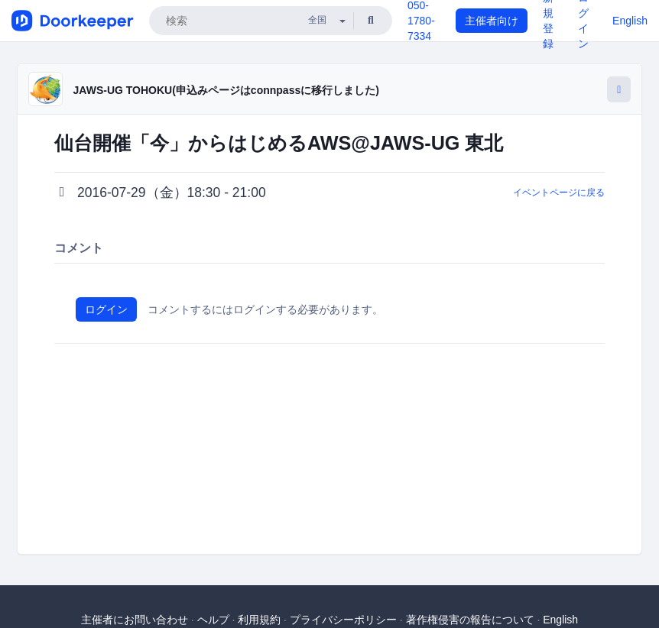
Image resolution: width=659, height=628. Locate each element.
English (630, 21)
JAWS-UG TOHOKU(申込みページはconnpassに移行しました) (226, 90)
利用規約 (259, 619)
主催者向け (491, 21)
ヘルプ (213, 619)
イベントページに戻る (559, 192)
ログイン (106, 309)
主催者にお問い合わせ (134, 619)
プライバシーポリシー (343, 619)
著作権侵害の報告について (470, 619)
